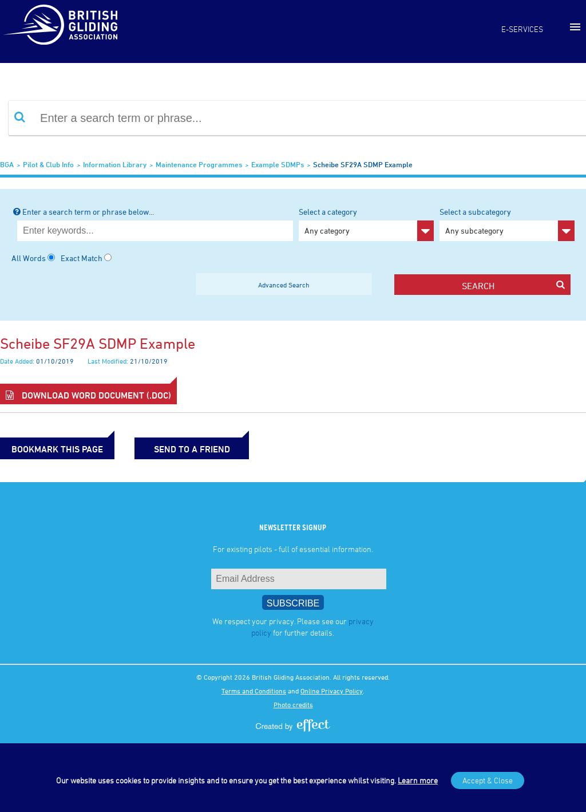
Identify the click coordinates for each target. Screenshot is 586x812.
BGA (7, 164)
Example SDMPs (277, 164)
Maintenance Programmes (199, 164)
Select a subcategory (507, 224)
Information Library (114, 164)
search (513, 285)
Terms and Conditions (253, 691)
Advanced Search (284, 285)
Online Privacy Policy (331, 691)
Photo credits (293, 704)
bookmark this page (57, 449)
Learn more (418, 780)
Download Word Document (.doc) (88, 395)
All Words (28, 258)
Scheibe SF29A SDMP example (363, 164)
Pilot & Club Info (48, 164)
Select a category (366, 224)
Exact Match (81, 258)
